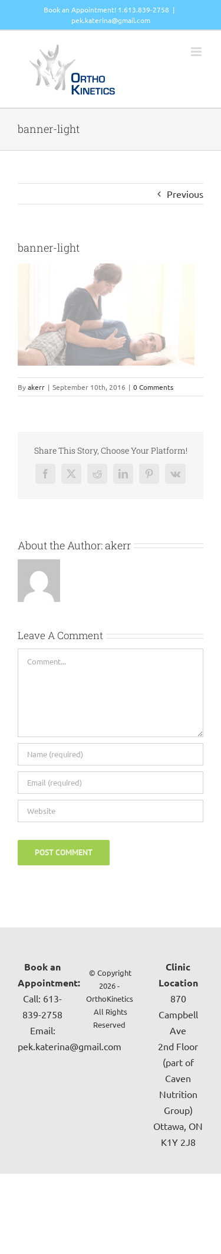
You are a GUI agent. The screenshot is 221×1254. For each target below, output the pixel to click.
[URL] (110, 811)
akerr (36, 387)
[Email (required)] (110, 782)
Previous (185, 194)
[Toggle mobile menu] (197, 51)
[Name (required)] (110, 754)
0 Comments (153, 387)
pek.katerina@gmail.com (110, 20)
